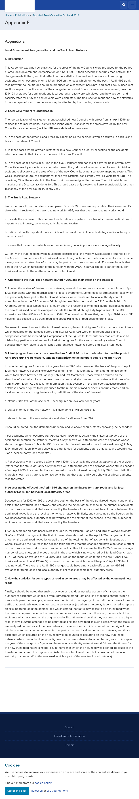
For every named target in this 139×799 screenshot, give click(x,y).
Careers (69, 745)
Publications (22, 15)
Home (8, 15)
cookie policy (43, 782)
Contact (69, 727)
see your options (57, 790)
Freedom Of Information (69, 736)
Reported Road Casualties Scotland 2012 (55, 15)
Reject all (37, 790)
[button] (123, 4)
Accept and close (17, 790)
